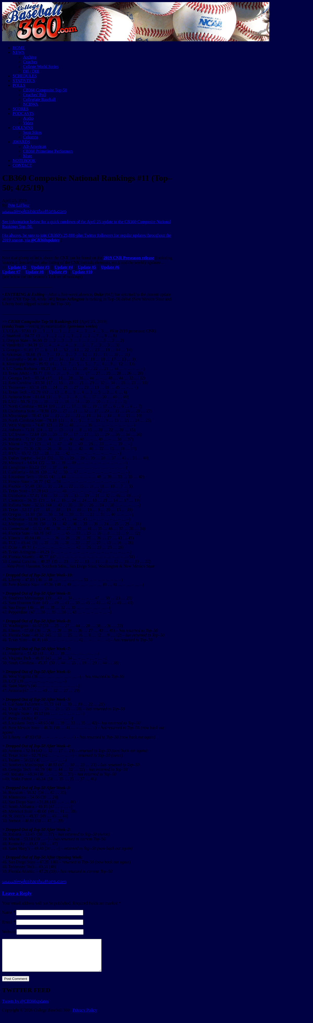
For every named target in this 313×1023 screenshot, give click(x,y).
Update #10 (82, 272)
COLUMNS (23, 127)
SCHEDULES (25, 76)
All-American (34, 146)
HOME (19, 47)
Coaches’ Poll (34, 95)
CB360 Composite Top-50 (45, 90)
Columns (30, 137)
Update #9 (58, 272)
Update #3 (40, 267)
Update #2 (17, 267)
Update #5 (87, 267)
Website (8, 931)
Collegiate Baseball (39, 99)
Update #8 (34, 272)
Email (8, 922)
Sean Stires (32, 132)
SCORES (20, 109)
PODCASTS (23, 113)
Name (8, 912)
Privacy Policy (85, 1016)
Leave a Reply (17, 893)
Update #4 (63, 267)
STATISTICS (24, 80)
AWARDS (21, 142)
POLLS (19, 85)
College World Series (40, 66)
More (27, 156)
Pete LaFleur (18, 205)
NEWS (18, 52)
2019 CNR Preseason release (128, 258)
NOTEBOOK (24, 160)
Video (28, 123)
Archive (30, 57)
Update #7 (11, 272)
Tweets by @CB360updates (25, 1007)
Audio (28, 118)
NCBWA (30, 104)
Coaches (30, 62)
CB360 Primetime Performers (48, 151)
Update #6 (110, 267)
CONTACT (22, 165)
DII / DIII (31, 71)
